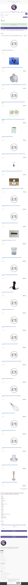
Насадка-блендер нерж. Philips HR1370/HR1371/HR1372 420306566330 (11, 395)
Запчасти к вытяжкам (3, 576)
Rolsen (2, 510)
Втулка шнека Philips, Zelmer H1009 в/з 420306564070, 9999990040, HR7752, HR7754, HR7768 (14, 84)
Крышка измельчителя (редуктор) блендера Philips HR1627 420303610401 (11, 361)
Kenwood (2, 501)
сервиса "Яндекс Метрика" (16, 581)
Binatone (2, 496)
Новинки (20, 35)
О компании (2, 555)
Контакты (2, 556)
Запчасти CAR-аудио (3, 572)
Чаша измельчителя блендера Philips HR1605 (8, 309)
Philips (26, 30)
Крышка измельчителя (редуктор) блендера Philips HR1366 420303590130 (11, 447)
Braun (2, 499)
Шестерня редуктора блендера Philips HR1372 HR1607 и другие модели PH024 (12, 67)
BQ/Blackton (3, 498)
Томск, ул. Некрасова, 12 (14, 11)
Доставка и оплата (3, 559)
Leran (2, 502)
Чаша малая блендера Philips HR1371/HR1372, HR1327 (9, 326)
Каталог (4, 30)
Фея (1, 518)
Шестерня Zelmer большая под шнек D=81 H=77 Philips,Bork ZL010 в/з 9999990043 (12, 188)
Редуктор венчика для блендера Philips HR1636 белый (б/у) (10, 274)
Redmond (2, 509)
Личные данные (3, 564)
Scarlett (2, 511)
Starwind (2, 513)
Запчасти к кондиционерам (4, 577)
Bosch (2, 497)
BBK (1, 495)
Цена (10, 35)
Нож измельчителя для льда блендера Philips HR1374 (9, 430)
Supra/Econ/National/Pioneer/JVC (5, 514)
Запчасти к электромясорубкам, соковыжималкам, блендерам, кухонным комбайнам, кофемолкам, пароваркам (16, 30)
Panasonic (2, 506)
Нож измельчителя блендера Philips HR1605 (7, 378)
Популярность (7, 35)
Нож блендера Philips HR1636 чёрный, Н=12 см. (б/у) (9, 240)
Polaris (2, 508)
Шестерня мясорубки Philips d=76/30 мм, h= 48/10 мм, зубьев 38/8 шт (11, 205)
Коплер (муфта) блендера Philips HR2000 (7, 136)
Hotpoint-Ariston (3, 500)
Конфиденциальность (4, 560)
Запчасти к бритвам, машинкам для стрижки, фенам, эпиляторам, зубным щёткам (6, 573)
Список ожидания (3, 568)
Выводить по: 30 (24, 489)
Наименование (17, 35)
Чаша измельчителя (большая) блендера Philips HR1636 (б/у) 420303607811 (12, 257)
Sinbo (2, 512)
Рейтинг (13, 35)
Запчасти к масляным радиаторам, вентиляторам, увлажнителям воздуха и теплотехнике (6, 578)
